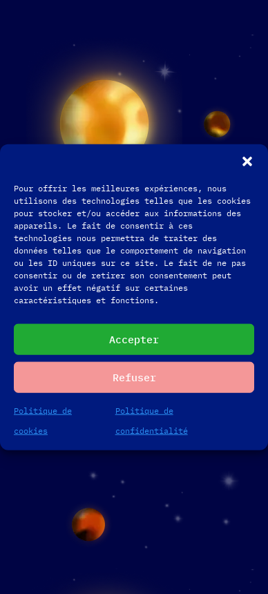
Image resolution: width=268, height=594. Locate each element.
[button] (247, 162)
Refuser (134, 376)
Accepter (134, 338)
